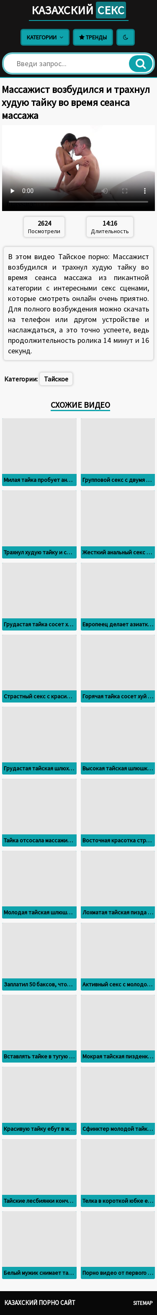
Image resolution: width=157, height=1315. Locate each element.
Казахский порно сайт (39, 1303)
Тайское (56, 379)
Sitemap (143, 1303)
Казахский (78, 10)
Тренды (93, 37)
